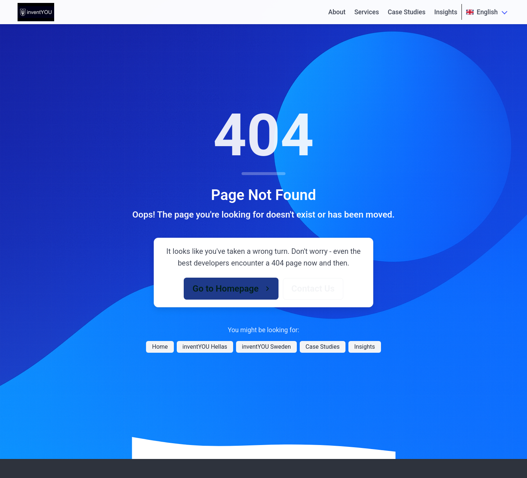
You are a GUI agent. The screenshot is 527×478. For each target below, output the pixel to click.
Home (160, 346)
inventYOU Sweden (266, 346)
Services (366, 12)
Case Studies (407, 12)
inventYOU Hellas (205, 346)
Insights (445, 12)
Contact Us (312, 289)
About (336, 12)
